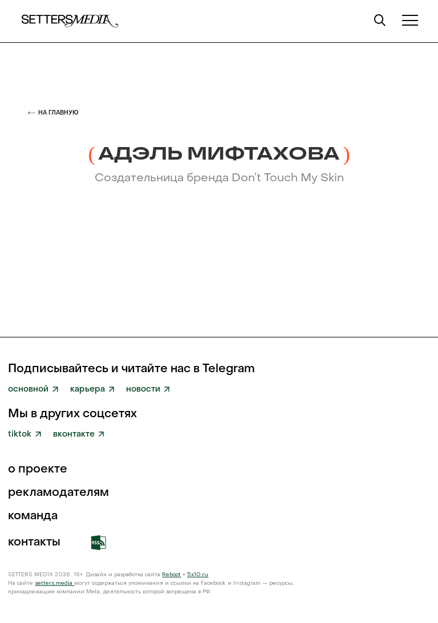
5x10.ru (197, 574)
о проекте (37, 470)
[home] (69, 20)
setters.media (54, 583)
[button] (410, 20)
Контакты (34, 543)
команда (33, 516)
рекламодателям (58, 493)
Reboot (171, 574)
